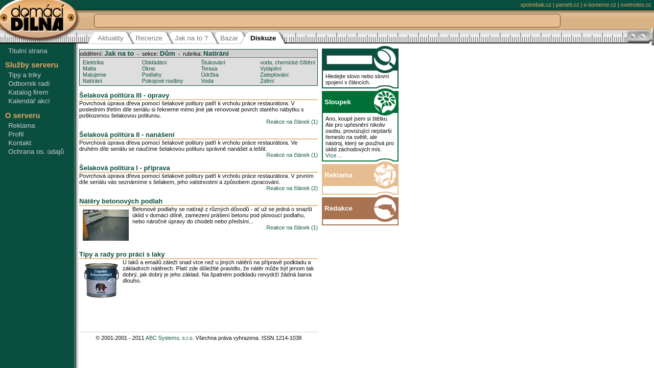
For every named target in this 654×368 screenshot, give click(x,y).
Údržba (210, 75)
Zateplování (274, 75)
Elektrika (93, 62)
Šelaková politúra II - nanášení (126, 135)
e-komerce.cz (599, 5)
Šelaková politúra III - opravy (124, 95)
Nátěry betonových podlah (120, 201)
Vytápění (271, 68)
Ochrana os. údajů (36, 151)
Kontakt (19, 143)
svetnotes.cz (636, 5)
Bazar (229, 38)
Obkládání (154, 62)
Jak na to (119, 53)
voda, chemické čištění (287, 62)
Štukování (213, 62)
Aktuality (110, 38)
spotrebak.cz (536, 5)
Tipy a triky (24, 75)
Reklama (21, 125)
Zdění (267, 81)
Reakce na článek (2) (292, 188)
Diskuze (263, 38)
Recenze (148, 38)
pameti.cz (567, 5)
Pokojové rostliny (162, 81)
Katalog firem (28, 92)
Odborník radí (29, 83)
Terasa (209, 68)
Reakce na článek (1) (292, 122)
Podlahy (152, 75)
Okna (148, 68)
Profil (16, 134)
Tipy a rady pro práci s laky (122, 254)
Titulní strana (28, 51)
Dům (167, 53)
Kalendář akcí (29, 101)
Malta (89, 68)
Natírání (216, 53)
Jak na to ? (191, 38)
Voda (207, 81)
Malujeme (94, 75)
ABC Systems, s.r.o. (170, 338)
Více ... (333, 155)
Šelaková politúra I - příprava (124, 168)
